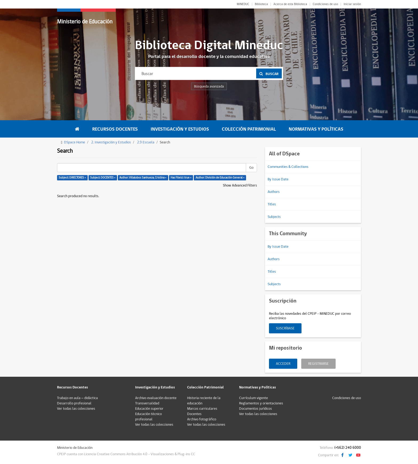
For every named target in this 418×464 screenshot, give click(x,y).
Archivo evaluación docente (155, 398)
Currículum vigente (253, 398)
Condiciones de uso (325, 4)
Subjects (274, 216)
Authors (274, 191)
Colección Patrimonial (249, 129)
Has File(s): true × (181, 178)
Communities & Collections (288, 166)
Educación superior (149, 408)
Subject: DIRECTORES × (72, 178)
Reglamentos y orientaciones (261, 403)
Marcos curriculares (202, 408)
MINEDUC (243, 4)
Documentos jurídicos (255, 408)
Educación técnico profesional (148, 416)
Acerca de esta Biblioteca (290, 4)
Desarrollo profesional (74, 403)
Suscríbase (285, 328)
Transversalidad (147, 403)
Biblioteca (261, 4)
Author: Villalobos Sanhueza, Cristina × (142, 178)
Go (251, 167)
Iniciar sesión (352, 4)
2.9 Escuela (145, 142)
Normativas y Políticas (316, 129)
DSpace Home (74, 142)
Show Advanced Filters (240, 185)
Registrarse (318, 363)
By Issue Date (278, 179)
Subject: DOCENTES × (102, 178)
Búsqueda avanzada (209, 86)
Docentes (194, 414)
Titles (272, 204)
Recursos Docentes (115, 129)
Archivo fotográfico (201, 419)
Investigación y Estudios (180, 129)
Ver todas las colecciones (76, 408)
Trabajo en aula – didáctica (77, 398)
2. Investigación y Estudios (111, 142)
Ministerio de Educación (84, 22)
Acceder (283, 363)
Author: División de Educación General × (220, 178)
